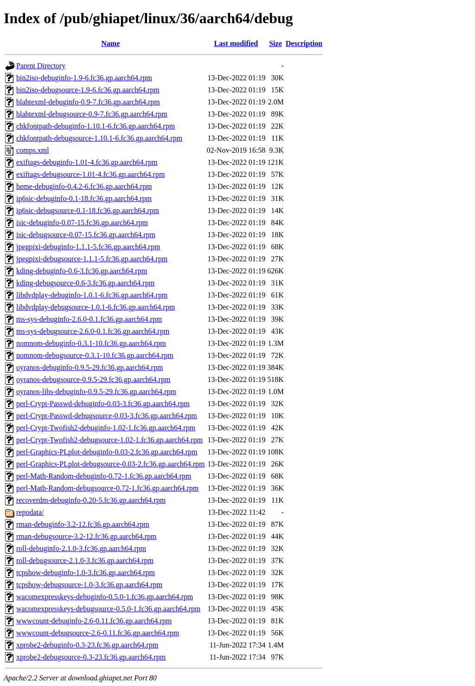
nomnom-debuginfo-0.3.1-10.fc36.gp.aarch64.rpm (91, 343)
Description (304, 43)
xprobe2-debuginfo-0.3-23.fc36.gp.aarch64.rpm (87, 645)
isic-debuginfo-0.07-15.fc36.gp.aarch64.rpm (82, 223)
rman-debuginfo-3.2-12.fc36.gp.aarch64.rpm (82, 524)
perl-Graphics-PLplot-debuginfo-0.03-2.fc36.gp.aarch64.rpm (107, 452)
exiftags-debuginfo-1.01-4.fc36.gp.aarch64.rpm (86, 162)
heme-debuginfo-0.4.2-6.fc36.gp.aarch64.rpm (84, 186)
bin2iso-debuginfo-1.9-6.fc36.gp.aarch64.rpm (84, 78)
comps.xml (32, 150)
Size (275, 43)
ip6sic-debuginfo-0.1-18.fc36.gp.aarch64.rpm (84, 198)
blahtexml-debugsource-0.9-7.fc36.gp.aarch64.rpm (91, 114)
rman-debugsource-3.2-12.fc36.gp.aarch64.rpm (86, 536)
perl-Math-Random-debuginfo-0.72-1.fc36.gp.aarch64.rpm (103, 476)
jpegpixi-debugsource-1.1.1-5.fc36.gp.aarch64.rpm (91, 259)
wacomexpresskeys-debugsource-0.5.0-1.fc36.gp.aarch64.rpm (108, 609)
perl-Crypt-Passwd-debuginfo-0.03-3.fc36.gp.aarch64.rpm (103, 404)
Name (110, 43)
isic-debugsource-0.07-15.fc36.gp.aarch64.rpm (85, 235)
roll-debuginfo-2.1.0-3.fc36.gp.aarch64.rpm (81, 548)
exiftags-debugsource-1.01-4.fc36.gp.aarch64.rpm (90, 174)
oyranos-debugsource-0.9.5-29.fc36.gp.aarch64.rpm (93, 379)
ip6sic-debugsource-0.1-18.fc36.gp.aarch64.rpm (87, 210)
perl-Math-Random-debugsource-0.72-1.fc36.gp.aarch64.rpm (107, 488)
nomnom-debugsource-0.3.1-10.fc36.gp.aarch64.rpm (94, 355)
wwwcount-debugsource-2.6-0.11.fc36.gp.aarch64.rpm (97, 633)
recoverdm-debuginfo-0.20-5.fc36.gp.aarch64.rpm (91, 500)
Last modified (236, 43)
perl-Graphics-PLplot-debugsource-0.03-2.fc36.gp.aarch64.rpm (110, 464)
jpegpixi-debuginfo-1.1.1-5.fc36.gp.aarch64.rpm (88, 247)
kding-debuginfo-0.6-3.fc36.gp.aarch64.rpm (81, 271)
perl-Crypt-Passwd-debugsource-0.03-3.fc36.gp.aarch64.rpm (106, 416)
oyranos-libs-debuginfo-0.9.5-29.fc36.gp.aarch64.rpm (96, 391)
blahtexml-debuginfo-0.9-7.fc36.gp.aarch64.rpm (88, 102)
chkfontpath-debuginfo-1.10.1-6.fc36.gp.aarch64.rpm (95, 126)
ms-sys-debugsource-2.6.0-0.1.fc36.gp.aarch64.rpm (92, 331)
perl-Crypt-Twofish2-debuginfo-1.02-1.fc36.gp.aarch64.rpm (105, 428)
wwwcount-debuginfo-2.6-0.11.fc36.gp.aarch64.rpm (94, 621)
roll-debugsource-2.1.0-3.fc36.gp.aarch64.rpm (85, 560)
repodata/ (30, 512)
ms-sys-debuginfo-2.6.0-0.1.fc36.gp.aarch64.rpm (89, 319)
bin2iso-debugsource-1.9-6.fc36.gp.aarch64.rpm (88, 90)
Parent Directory (40, 66)
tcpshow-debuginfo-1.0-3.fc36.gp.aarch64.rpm (85, 572)
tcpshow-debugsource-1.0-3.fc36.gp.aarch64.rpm (89, 585)
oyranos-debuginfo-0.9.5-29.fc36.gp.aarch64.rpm (89, 367)
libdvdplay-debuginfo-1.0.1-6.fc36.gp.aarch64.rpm (91, 295)
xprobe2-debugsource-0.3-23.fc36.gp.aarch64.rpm (91, 657)
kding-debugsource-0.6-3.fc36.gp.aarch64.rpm (85, 283)
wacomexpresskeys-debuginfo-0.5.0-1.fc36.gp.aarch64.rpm (104, 597)
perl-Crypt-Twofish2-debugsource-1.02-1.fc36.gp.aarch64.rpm (109, 440)
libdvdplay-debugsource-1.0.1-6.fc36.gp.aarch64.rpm (95, 307)
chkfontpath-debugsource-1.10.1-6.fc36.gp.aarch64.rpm (99, 138)
